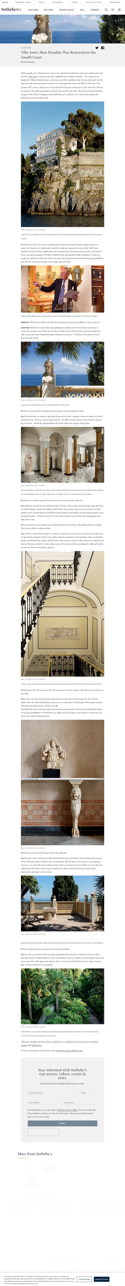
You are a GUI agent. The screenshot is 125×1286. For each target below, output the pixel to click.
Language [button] (114, 2)
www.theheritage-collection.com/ (69, 1050)
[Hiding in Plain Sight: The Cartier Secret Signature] (32, 1180)
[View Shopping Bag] (119, 9)
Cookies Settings (84, 1279)
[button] (64, 1155)
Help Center (34, 1244)
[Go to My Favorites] (112, 9)
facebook (62, 1228)
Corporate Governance (62, 1253)
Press (54, 1244)
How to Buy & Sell (94, 2)
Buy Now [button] (48, 10)
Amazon (24, 1045)
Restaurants (57, 2)
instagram (72, 1228)
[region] (62, 1279)
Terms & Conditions (83, 1248)
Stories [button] (74, 2)
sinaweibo (95, 1227)
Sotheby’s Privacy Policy (67, 1110)
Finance (95, 10)
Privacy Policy (58, 1248)
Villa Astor (32, 76)
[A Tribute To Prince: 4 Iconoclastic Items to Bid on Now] (78, 1179)
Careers (55, 1257)
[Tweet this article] (96, 47)
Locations (33, 1248)
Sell (82, 10)
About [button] (41, 2)
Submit (62, 1123)
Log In (5, 2)
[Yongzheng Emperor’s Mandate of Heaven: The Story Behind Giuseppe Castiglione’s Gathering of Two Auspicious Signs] (108, 1190)
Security (78, 1244)
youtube (83, 1228)
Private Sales (66, 10)
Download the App (37, 1253)
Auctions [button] (33, 10)
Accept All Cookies (101, 1279)
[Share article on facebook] (102, 47)
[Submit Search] (106, 10)
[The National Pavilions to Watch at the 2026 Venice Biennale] (108, 1169)
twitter (53, 1228)
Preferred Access (23, 2)
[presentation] (43, 1132)
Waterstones (37, 1045)
